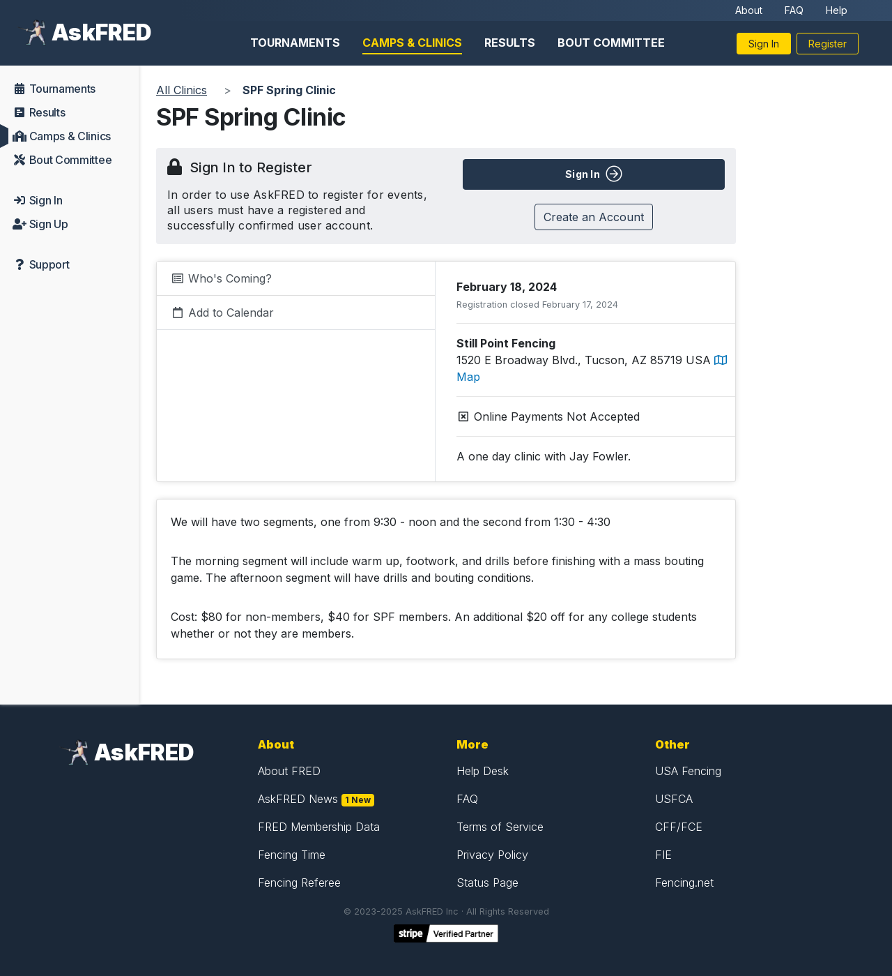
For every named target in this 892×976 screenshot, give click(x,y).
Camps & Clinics (412, 43)
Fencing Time (291, 855)
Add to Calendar (222, 313)
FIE (663, 855)
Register (827, 44)
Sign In (763, 44)
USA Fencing (688, 771)
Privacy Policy (492, 855)
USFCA (674, 799)
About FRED (289, 771)
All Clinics (181, 90)
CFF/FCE (678, 827)
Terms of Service (500, 827)
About (748, 10)
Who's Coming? (221, 278)
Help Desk (482, 771)
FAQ (794, 10)
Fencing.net (684, 882)
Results (509, 43)
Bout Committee (611, 43)
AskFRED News (298, 799)
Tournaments (295, 43)
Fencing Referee (299, 882)
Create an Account (594, 217)
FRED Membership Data (319, 827)
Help (836, 10)
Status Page (487, 882)
